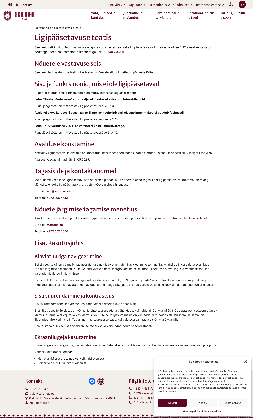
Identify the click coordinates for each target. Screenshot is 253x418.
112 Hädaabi (142, 402)
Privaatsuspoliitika (211, 411)
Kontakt (26, 5)
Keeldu (203, 402)
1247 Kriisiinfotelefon (148, 388)
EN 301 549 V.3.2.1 (110, 52)
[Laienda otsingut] (242, 4)
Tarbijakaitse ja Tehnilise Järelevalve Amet (177, 218)
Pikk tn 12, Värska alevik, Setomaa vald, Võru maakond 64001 (72, 398)
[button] (245, 362)
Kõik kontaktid (39, 403)
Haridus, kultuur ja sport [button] (232, 15)
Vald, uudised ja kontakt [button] (103, 15)
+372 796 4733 (57, 198)
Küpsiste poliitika (191, 411)
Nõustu (172, 402)
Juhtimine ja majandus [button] (132, 15)
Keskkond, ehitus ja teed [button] (201, 15)
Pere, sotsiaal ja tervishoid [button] (167, 15)
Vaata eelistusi (233, 402)
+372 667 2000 (57, 231)
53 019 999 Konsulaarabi (151, 398)
